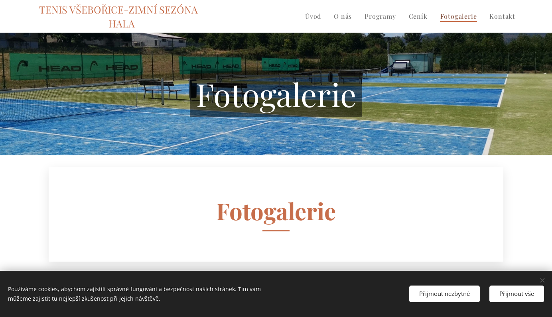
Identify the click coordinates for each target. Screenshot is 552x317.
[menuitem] (315, 16)
